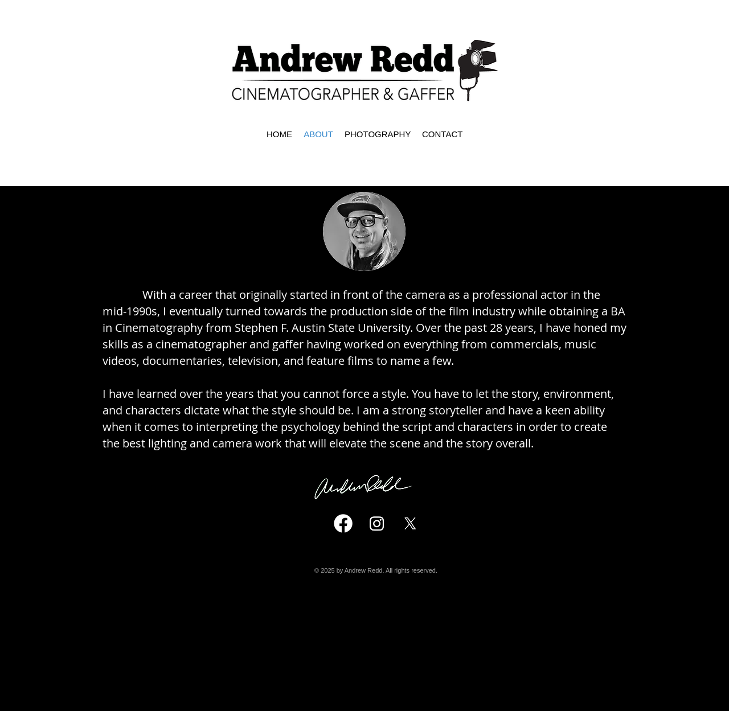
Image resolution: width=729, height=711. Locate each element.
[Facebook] (343, 523)
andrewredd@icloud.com (380, 640)
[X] (410, 523)
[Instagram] (376, 523)
